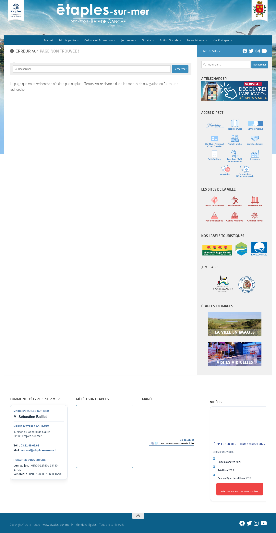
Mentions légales (86, 525)
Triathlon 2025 (226, 470)
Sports (146, 40)
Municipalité (67, 40)
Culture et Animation (98, 40)
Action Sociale (169, 40)
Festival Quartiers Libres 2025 (234, 478)
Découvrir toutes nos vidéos (239, 491)
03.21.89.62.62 (30, 445)
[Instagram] (257, 51)
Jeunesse (127, 40)
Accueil (49, 40)
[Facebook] (245, 51)
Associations (195, 40)
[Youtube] (263, 51)
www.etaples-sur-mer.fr (57, 525)
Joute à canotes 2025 (229, 461)
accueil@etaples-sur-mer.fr (39, 450)
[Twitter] (251, 51)
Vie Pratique (221, 40)
